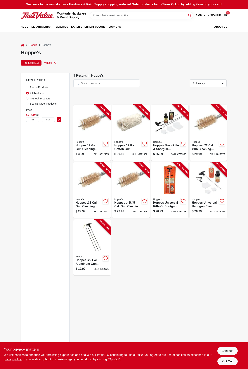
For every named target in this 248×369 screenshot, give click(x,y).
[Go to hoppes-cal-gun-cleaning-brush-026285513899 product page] (131, 190)
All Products (37, 93)
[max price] (48, 119)
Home (24, 26)
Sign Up (215, 15)
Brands (33, 44)
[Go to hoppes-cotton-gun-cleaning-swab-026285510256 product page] (131, 133)
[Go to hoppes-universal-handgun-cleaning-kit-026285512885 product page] (208, 190)
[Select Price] (59, 119)
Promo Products (39, 87)
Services (62, 26)
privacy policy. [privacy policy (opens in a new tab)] (13, 359)
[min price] (32, 119)
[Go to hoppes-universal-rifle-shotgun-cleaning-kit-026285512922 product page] (169, 190)
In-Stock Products (40, 98)
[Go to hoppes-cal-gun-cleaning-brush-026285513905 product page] (92, 190)
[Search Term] (141, 15)
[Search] (189, 15)
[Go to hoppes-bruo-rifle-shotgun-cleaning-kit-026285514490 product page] (169, 133)
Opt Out (227, 361)
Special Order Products (43, 104)
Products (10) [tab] (31, 62)
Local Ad (115, 26)
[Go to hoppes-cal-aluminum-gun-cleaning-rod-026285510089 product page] (92, 247)
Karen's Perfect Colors (88, 26)
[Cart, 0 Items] (225, 15)
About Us (220, 26)
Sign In (200, 15)
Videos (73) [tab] (50, 62)
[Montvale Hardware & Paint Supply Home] (37, 15)
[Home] (22, 45)
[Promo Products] (27, 87)
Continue (227, 350)
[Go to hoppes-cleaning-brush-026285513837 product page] (92, 133)
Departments (41, 26)
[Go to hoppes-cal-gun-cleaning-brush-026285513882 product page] (208, 133)
